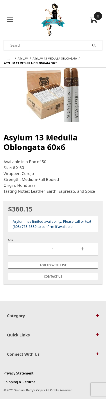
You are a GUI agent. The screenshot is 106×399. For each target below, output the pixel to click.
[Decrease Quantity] (23, 249)
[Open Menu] (10, 20)
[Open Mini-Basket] (95, 20)
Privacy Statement (19, 373)
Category (53, 315)
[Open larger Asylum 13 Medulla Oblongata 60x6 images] (53, 98)
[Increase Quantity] (83, 249)
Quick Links (53, 335)
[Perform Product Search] (94, 45)
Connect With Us (53, 354)
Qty (10, 240)
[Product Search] (45, 45)
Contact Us (53, 276)
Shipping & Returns (19, 382)
